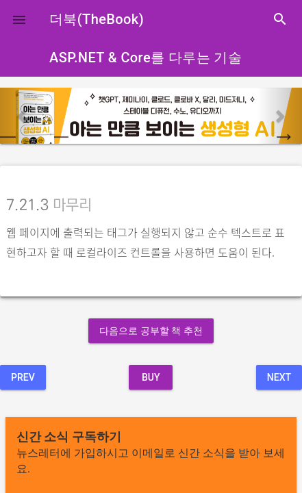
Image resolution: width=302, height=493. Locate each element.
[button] (19, 19)
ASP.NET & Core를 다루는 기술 (145, 57)
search (280, 19)
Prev (23, 377)
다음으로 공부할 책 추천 (150, 330)
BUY (151, 377)
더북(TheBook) (96, 19)
